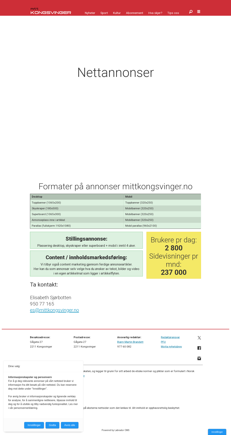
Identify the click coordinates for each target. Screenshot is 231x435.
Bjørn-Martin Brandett (130, 342)
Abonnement (134, 13)
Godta (52, 425)
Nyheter (90, 13)
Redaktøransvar (170, 337)
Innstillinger (217, 432)
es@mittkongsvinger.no (54, 310)
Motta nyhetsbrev (171, 346)
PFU (163, 342)
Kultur (117, 13)
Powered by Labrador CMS (115, 430)
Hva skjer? (155, 13)
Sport (104, 13)
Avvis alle (69, 425)
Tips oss (173, 13)
